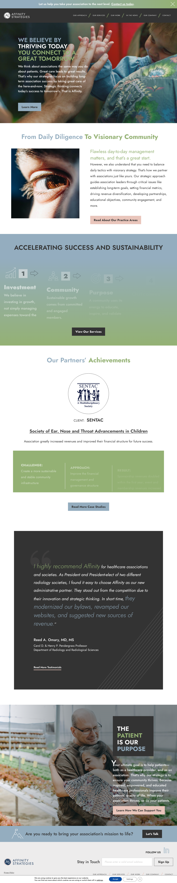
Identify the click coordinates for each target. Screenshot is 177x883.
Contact (166, 15)
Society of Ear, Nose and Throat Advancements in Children (89, 431)
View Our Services (88, 331)
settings (100, 880)
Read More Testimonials (47, 667)
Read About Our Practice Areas (116, 220)
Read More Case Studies (89, 507)
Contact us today (122, 4)
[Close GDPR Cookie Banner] (140, 879)
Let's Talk (152, 834)
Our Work (135, 874)
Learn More (30, 107)
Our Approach (100, 874)
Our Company (152, 874)
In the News (132, 15)
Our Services (99, 15)
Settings (129, 879)
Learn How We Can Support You (138, 810)
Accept (115, 879)
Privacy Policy (9, 872)
